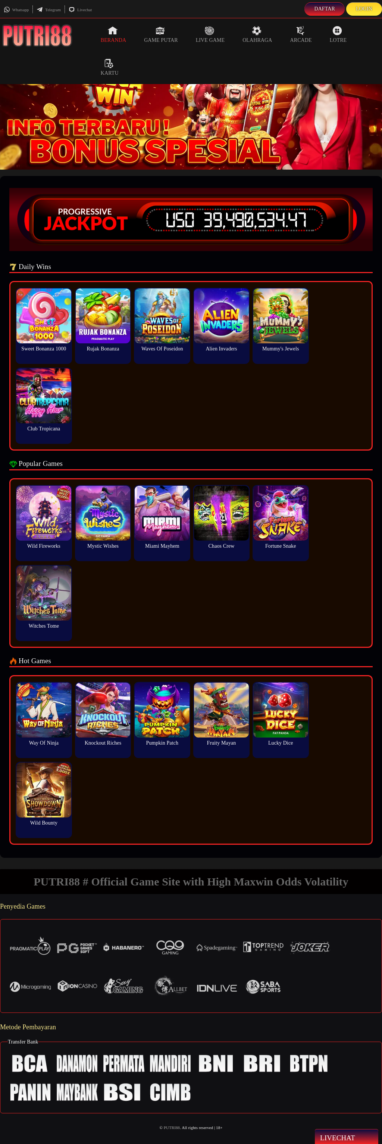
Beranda (113, 34)
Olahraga (257, 34)
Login (364, 9)
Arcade (300, 34)
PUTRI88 (172, 1127)
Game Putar (161, 34)
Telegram (49, 9)
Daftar (324, 9)
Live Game (210, 34)
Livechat (80, 9)
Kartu (110, 67)
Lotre (338, 34)
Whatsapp (16, 9)
